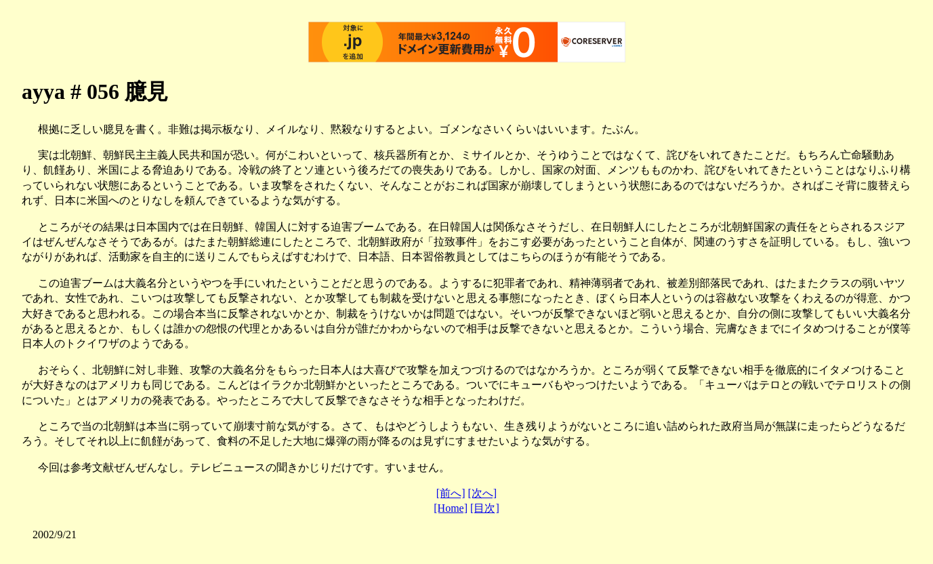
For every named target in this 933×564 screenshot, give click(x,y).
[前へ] (450, 493)
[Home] (451, 508)
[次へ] (482, 493)
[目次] (484, 508)
